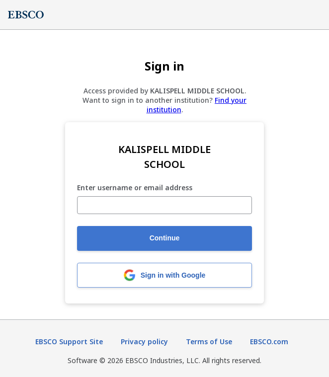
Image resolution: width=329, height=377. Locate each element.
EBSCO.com (269, 341)
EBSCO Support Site (69, 341)
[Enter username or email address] (164, 205)
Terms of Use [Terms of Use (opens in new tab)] (209, 341)
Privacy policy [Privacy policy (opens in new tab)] (144, 341)
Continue (165, 238)
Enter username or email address (134, 188)
